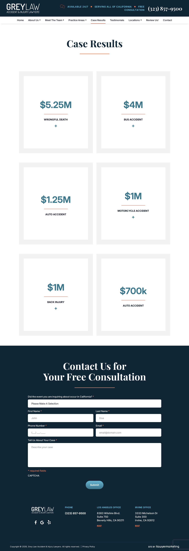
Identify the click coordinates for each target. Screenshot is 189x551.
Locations (134, 20)
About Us (33, 20)
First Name (35, 411)
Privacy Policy (88, 546)
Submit (94, 484)
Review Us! (152, 20)
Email (100, 425)
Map (99, 525)
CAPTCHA (33, 475)
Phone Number (37, 425)
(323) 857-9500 (165, 8)
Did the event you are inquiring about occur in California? (61, 396)
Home (20, 20)
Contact (167, 20)
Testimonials (117, 20)
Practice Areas (76, 20)
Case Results (98, 20)
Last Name (103, 411)
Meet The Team (53, 20)
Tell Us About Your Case (42, 440)
